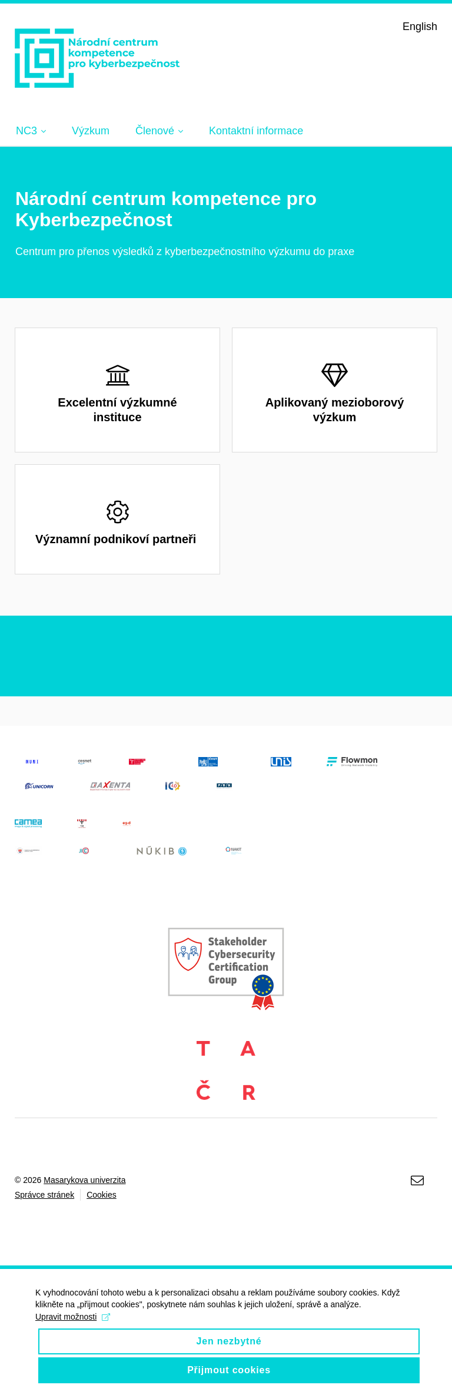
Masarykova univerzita (84, 1180)
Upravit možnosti (72, 1327)
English (420, 26)
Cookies (102, 1194)
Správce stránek (44, 1194)
